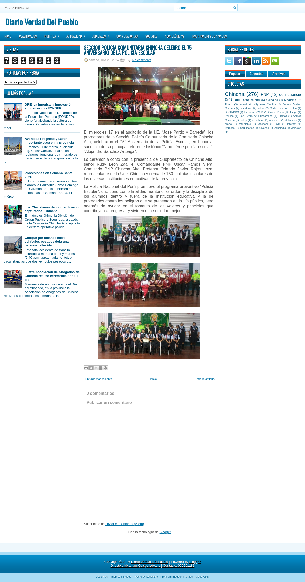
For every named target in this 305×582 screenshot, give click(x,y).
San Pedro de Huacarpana (255, 116)
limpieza (230, 128)
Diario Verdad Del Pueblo (41, 22)
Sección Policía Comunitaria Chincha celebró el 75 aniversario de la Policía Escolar (138, 50)
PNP (265, 94)
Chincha (234, 94)
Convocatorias (127, 36)
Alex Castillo (268, 104)
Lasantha (152, 576)
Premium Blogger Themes (176, 576)
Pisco (228, 104)
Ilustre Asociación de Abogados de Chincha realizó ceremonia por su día (52, 276)
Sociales (151, 36)
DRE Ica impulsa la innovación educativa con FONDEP (49, 106)
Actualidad (77, 35)
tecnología (280, 128)
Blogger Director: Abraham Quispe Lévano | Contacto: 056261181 (156, 564)
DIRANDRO (232, 112)
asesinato (246, 104)
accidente (246, 108)
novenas (264, 128)
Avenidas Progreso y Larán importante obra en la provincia (49, 140)
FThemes (114, 576)
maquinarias (247, 128)
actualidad (258, 120)
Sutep (243, 120)
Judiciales (102, 35)
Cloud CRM (202, 576)
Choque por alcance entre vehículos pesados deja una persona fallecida (47, 241)
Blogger (165, 532)
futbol (261, 108)
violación (296, 128)
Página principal (16, 7)
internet (291, 124)
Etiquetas (256, 74)
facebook (263, 124)
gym (278, 124)
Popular (234, 74)
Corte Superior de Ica (283, 108)
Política (53, 35)
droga (228, 124)
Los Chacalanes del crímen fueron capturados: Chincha (52, 209)
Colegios (272, 99)
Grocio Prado (276, 112)
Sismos (282, 116)
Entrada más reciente (98, 378)
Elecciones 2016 (254, 112)
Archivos (278, 74)
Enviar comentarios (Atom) (124, 524)
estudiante (245, 124)
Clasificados (28, 36)
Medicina (290, 99)
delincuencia (290, 94)
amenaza (274, 120)
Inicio (7, 36)
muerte (255, 99)
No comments (141, 60)
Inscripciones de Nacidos (209, 36)
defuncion (291, 120)
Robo (237, 100)
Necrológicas (174, 36)
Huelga (293, 112)
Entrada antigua (205, 378)
